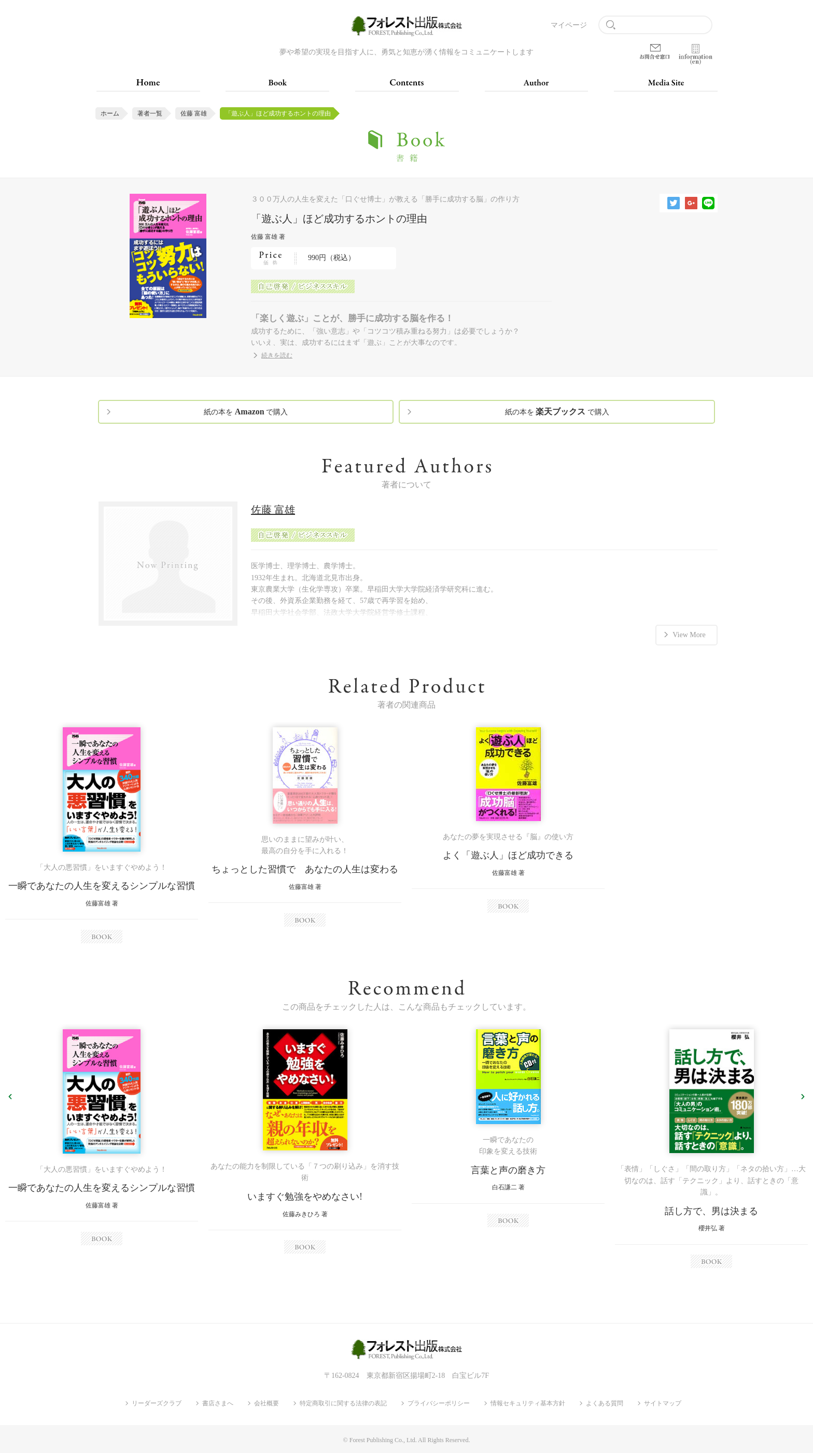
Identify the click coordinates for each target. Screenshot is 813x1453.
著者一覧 (149, 113)
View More (688, 634)
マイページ (569, 25)
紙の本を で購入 (246, 411)
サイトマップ (662, 1403)
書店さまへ (217, 1403)
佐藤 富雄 (193, 113)
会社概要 (266, 1403)
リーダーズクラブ (156, 1403)
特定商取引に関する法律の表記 (343, 1403)
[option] (101, 835)
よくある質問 (604, 1403)
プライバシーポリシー (439, 1403)
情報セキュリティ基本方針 (527, 1403)
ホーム (110, 113)
